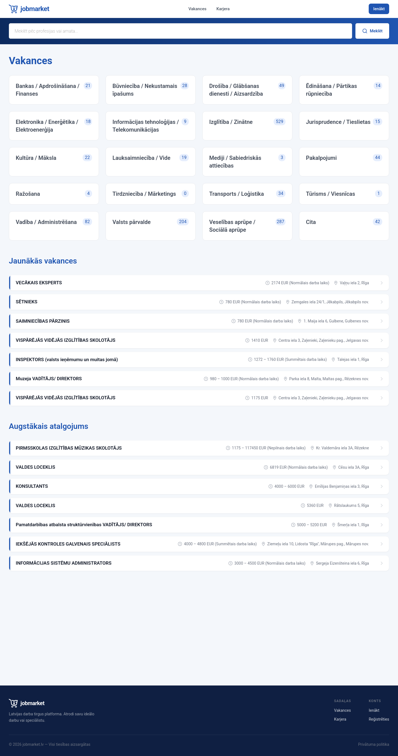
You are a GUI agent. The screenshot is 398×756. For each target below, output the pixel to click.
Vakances (197, 8)
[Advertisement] (199, 623)
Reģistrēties (379, 719)
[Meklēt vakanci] (180, 31)
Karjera (223, 8)
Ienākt (379, 8)
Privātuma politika (373, 744)
